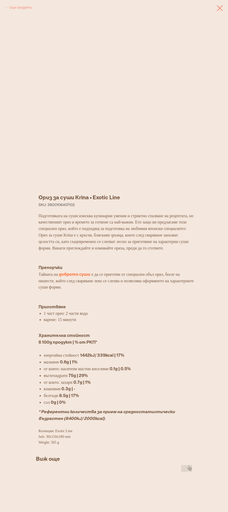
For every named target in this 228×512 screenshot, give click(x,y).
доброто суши (74, 274)
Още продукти (20, 7)
